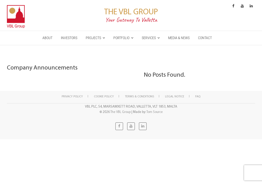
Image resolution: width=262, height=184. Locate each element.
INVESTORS (69, 38)
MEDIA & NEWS (179, 38)
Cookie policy (104, 96)
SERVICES (149, 38)
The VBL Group (131, 11)
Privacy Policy (72, 96)
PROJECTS (93, 38)
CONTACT (205, 38)
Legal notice (174, 96)
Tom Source (154, 112)
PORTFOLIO (121, 38)
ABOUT (47, 38)
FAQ (197, 96)
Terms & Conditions (139, 96)
